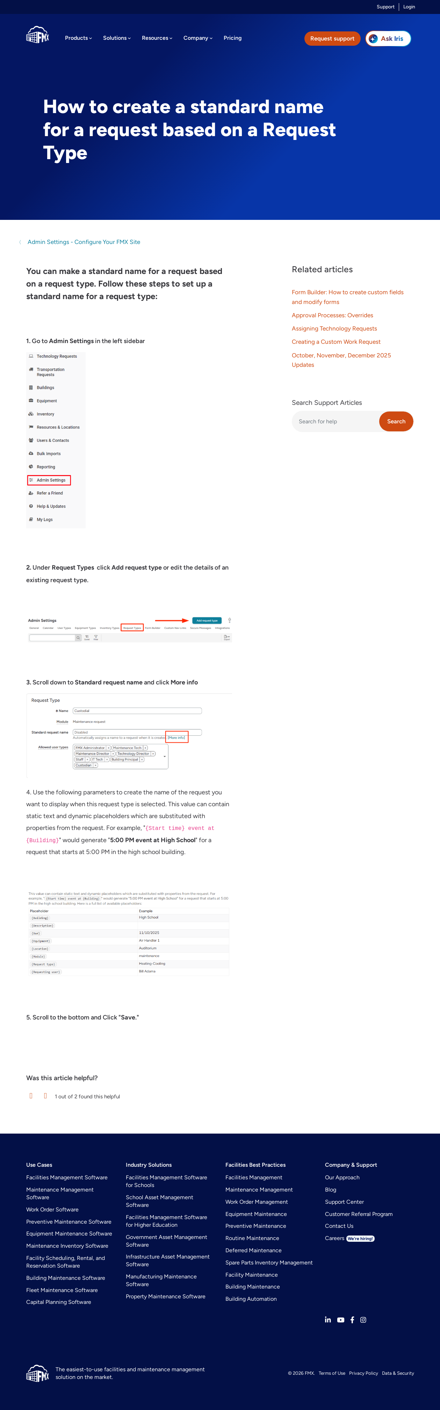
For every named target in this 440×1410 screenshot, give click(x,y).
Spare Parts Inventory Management (269, 1262)
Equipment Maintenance (256, 1214)
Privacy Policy (363, 1373)
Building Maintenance (252, 1286)
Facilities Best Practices (255, 1165)
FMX (309, 1373)
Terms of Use (332, 1373)
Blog (330, 1189)
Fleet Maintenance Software (62, 1290)
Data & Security (398, 1373)
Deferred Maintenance (253, 1250)
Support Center (344, 1201)
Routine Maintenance (252, 1238)
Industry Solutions (149, 1165)
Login (409, 7)
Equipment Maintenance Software (69, 1233)
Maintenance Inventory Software (67, 1245)
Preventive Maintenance (255, 1226)
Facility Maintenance (251, 1274)
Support (386, 7)
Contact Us (339, 1226)
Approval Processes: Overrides (332, 315)
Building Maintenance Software (65, 1278)
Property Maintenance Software (165, 1296)
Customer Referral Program (359, 1214)
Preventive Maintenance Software (68, 1221)
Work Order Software (52, 1209)
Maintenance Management (259, 1189)
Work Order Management (256, 1201)
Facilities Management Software (67, 1177)
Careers (350, 1238)
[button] (31, 1096)
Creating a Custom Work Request (336, 341)
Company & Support (351, 1165)
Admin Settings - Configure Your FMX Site (83, 241)
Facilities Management (253, 1177)
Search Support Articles (327, 403)
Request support (332, 38)
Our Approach (342, 1177)
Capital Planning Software (58, 1302)
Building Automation (251, 1299)
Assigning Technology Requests (334, 328)
